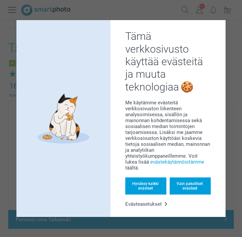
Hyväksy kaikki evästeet (145, 186)
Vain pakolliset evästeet (190, 186)
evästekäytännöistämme (177, 162)
